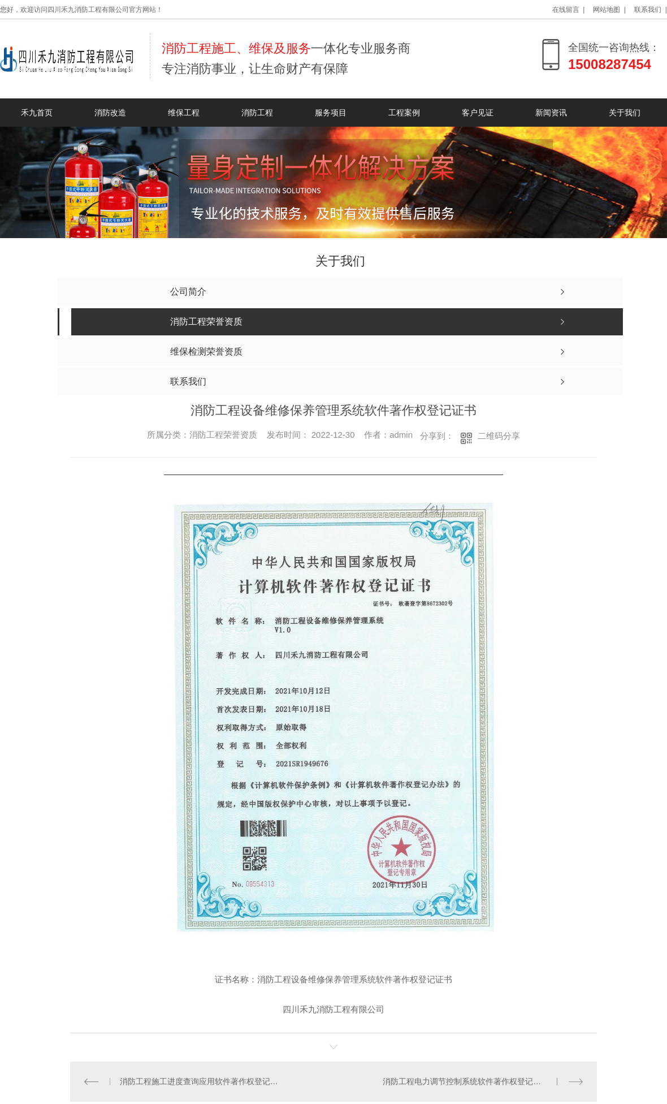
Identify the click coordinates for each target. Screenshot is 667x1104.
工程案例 (404, 112)
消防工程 (257, 112)
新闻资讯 (551, 112)
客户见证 (477, 112)
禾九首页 (37, 112)
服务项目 (331, 112)
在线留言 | (568, 10)
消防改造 (110, 112)
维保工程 (184, 112)
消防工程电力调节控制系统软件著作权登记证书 (466, 1081)
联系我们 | (650, 10)
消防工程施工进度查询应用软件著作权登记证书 (202, 1081)
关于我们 (624, 112)
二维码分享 (499, 436)
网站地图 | (609, 10)
